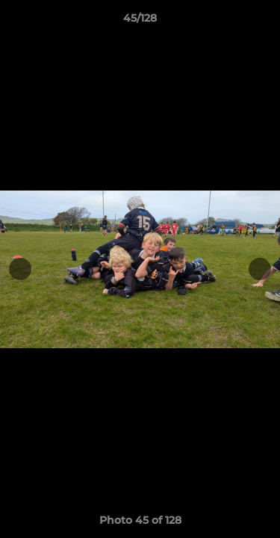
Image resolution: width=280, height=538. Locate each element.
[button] (262, 21)
